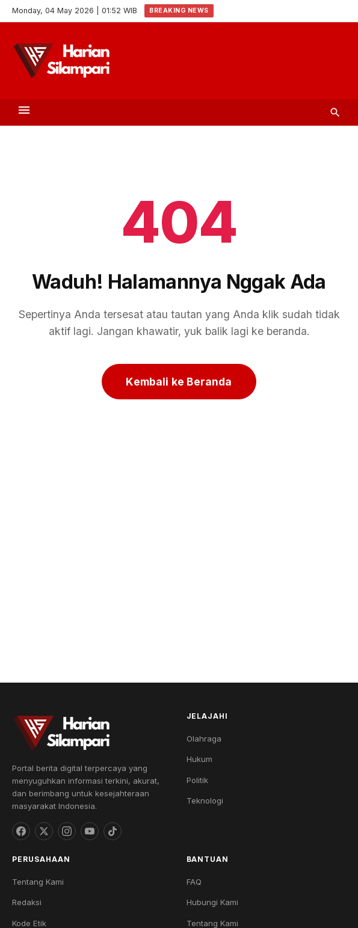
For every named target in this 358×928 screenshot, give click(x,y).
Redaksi (27, 902)
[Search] (335, 112)
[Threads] (44, 831)
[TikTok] (112, 831)
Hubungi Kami (212, 902)
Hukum (199, 759)
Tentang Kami (38, 882)
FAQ (194, 882)
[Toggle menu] (24, 112)
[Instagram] (67, 831)
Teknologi (205, 800)
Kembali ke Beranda (179, 381)
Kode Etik (29, 923)
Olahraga (204, 738)
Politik (197, 780)
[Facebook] (21, 831)
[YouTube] (90, 831)
